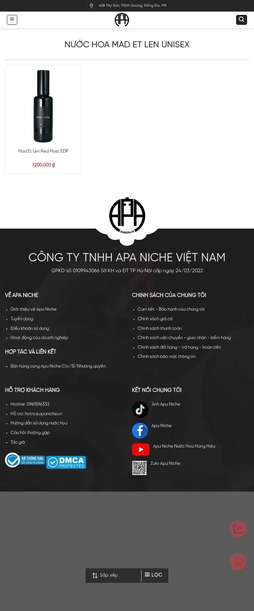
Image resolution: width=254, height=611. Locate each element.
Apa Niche (152, 431)
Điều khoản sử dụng (30, 329)
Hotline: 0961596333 (30, 404)
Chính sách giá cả (155, 319)
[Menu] (12, 19)
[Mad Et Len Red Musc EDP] (43, 106)
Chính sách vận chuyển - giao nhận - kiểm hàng (184, 338)
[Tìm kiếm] (241, 20)
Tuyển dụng (22, 319)
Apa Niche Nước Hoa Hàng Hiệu (173, 449)
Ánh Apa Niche (156, 409)
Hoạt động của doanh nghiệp (39, 338)
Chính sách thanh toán (160, 329)
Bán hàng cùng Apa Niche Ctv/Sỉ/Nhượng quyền (58, 366)
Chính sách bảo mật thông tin (166, 357)
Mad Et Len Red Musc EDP (43, 151)
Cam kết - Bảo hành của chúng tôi (171, 309)
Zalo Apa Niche (156, 467)
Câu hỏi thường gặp (30, 433)
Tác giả (18, 442)
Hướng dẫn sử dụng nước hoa (39, 423)
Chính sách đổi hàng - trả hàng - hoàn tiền (179, 347)
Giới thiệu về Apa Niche (34, 309)
